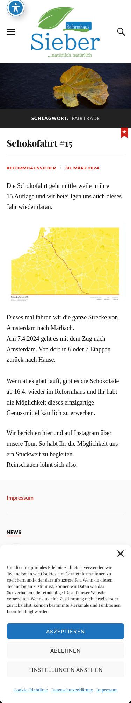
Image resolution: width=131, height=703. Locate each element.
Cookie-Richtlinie (31, 690)
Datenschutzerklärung (72, 690)
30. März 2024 (82, 167)
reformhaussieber (31, 167)
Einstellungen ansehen (65, 670)
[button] (120, 553)
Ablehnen (65, 650)
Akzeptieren (65, 631)
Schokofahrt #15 (40, 143)
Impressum (107, 690)
